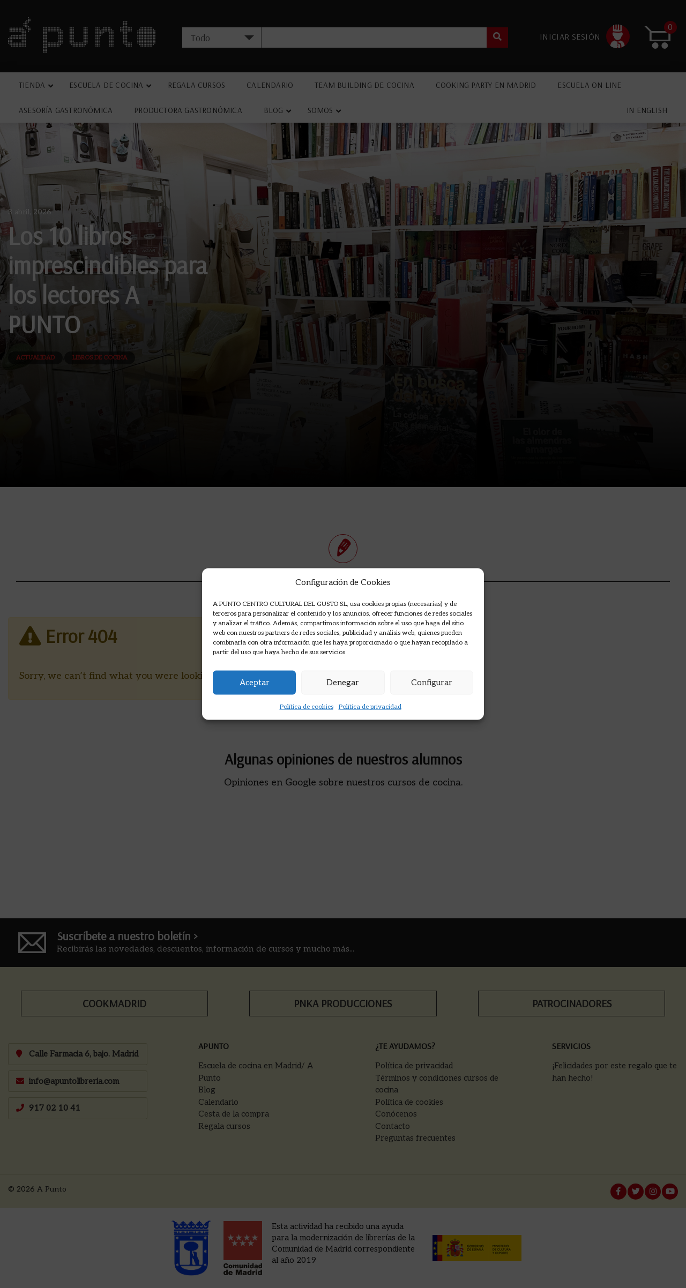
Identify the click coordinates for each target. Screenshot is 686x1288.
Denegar (342, 682)
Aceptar (255, 682)
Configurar (431, 682)
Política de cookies (306, 706)
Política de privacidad (370, 706)
